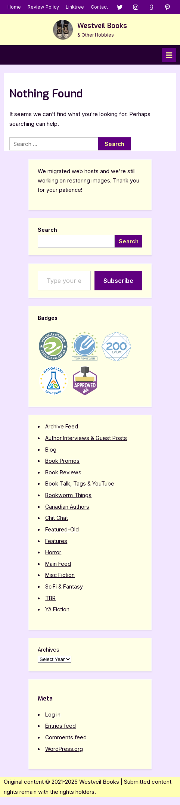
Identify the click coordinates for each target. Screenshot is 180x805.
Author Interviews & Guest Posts (86, 438)
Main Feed (58, 564)
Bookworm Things (68, 495)
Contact (99, 7)
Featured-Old (62, 529)
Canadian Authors (67, 506)
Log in (52, 714)
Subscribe (118, 280)
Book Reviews (63, 472)
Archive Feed (61, 426)
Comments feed (66, 737)
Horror (53, 552)
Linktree (75, 7)
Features (56, 541)
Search (47, 230)
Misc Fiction (60, 575)
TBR (50, 598)
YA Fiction (57, 609)
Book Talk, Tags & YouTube (79, 483)
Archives (48, 649)
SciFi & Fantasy (64, 586)
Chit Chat (56, 518)
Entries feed (60, 726)
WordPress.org (64, 749)
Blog (50, 449)
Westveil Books (102, 25)
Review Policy (43, 7)
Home (14, 7)
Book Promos (62, 461)
